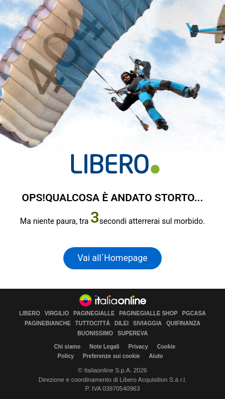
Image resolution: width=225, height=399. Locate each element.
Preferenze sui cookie (111, 356)
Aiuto (156, 356)
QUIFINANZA (183, 323)
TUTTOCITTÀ (92, 323)
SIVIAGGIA (147, 323)
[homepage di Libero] (115, 163)
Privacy (138, 347)
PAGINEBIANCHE (47, 323)
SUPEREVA (133, 333)
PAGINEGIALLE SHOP (148, 313)
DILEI (121, 323)
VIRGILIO (56, 313)
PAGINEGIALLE (93, 313)
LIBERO (29, 313)
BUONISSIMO (95, 333)
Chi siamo (67, 347)
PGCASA (194, 313)
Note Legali (104, 347)
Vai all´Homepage (112, 258)
